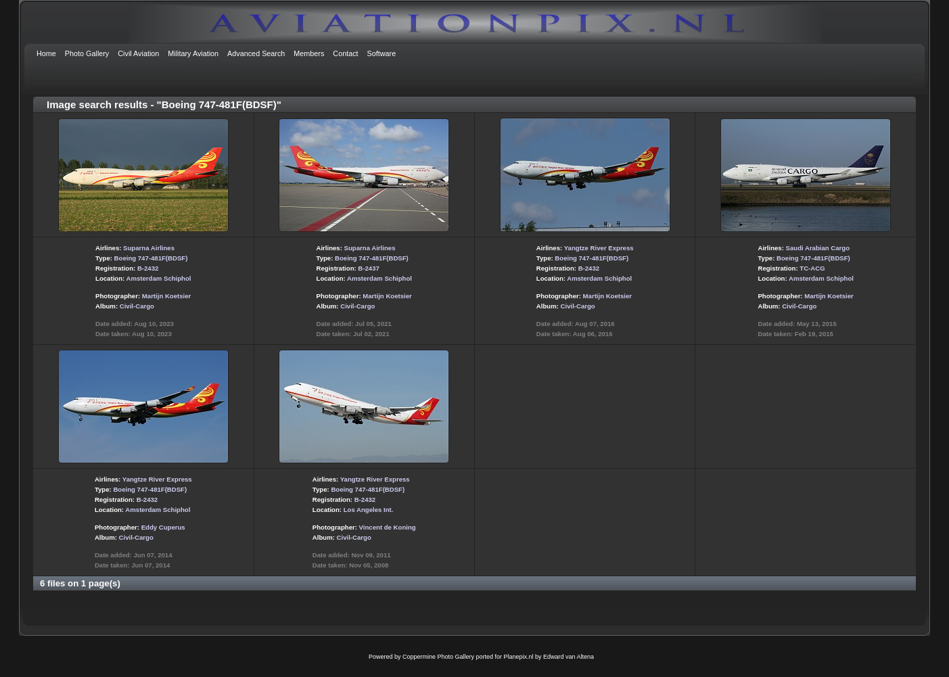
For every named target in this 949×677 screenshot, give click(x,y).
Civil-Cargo (137, 306)
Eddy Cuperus (163, 527)
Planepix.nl (519, 656)
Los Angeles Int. (369, 509)
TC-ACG (812, 268)
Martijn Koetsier (166, 296)
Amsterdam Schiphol (158, 278)
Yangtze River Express (599, 248)
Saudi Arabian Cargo (818, 248)
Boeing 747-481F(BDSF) (151, 258)
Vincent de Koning (387, 527)
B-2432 (147, 268)
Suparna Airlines (149, 248)
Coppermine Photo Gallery (438, 656)
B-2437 (368, 268)
